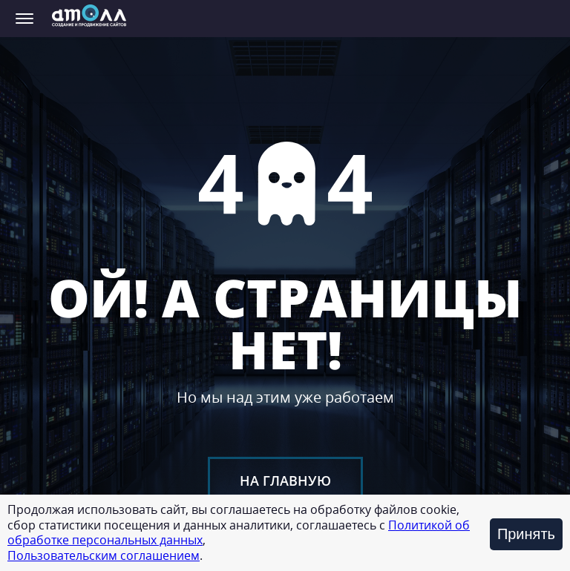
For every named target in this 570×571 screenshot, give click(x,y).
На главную (285, 480)
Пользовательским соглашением (103, 555)
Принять (526, 534)
